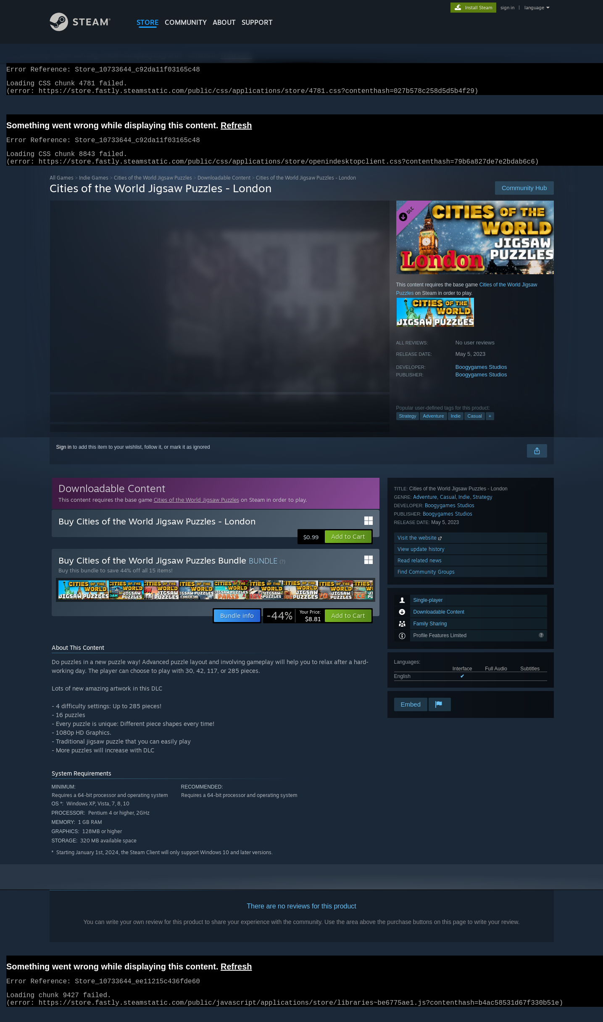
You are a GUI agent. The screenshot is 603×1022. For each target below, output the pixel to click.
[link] (294, 626)
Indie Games (93, 188)
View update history (421, 662)
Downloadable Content (223, 188)
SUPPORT (257, 22)
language (534, 8)
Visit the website (420, 651)
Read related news (420, 673)
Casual (474, 426)
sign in (507, 8)
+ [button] (490, 426)
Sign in (64, 457)
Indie (456, 426)
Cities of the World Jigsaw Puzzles (153, 188)
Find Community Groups (426, 685)
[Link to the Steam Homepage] (87, 28)
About (224, 22)
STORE (148, 22)
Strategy (407, 426)
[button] (348, 546)
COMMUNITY (186, 22)
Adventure (433, 426)
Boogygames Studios (481, 377)
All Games (62, 188)
